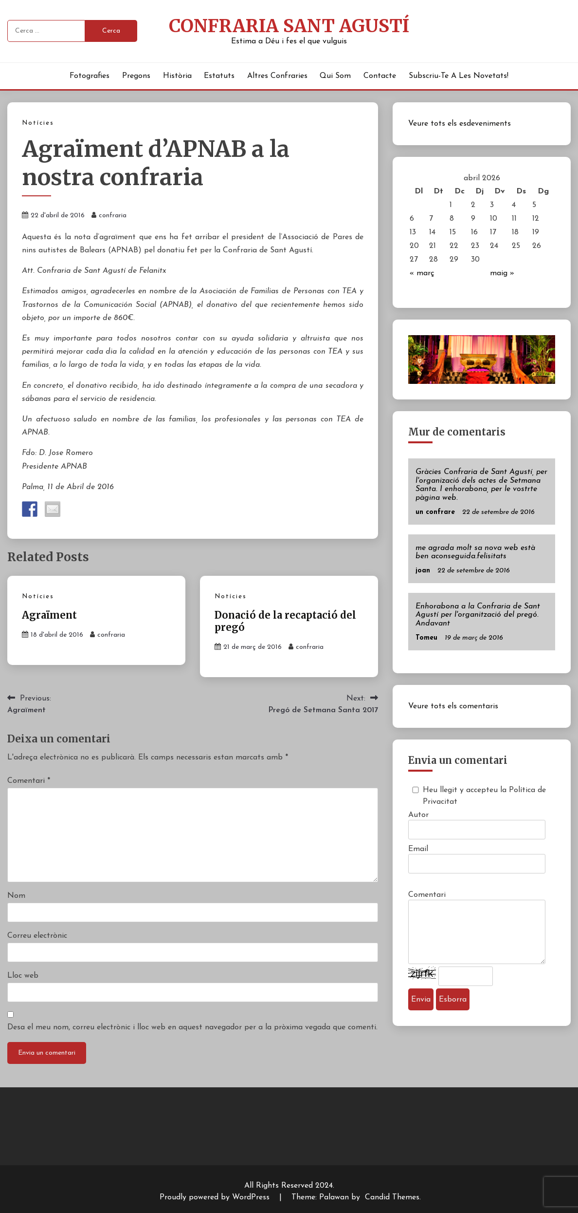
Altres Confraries (277, 76)
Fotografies (89, 76)
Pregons (136, 76)
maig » (502, 273)
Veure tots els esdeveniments (459, 124)
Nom (16, 896)
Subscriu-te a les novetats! (458, 76)
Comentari (28, 781)
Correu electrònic (37, 936)
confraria (112, 215)
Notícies (38, 123)
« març (422, 273)
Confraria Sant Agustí (289, 26)
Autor (418, 815)
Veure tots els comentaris (453, 706)
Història (177, 76)
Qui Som (335, 76)
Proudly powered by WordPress (216, 1197)
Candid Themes (392, 1197)
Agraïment (49, 615)
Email (418, 849)
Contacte (379, 76)
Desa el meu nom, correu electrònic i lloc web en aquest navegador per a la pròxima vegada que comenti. (192, 1027)
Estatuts (219, 76)
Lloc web (22, 976)
